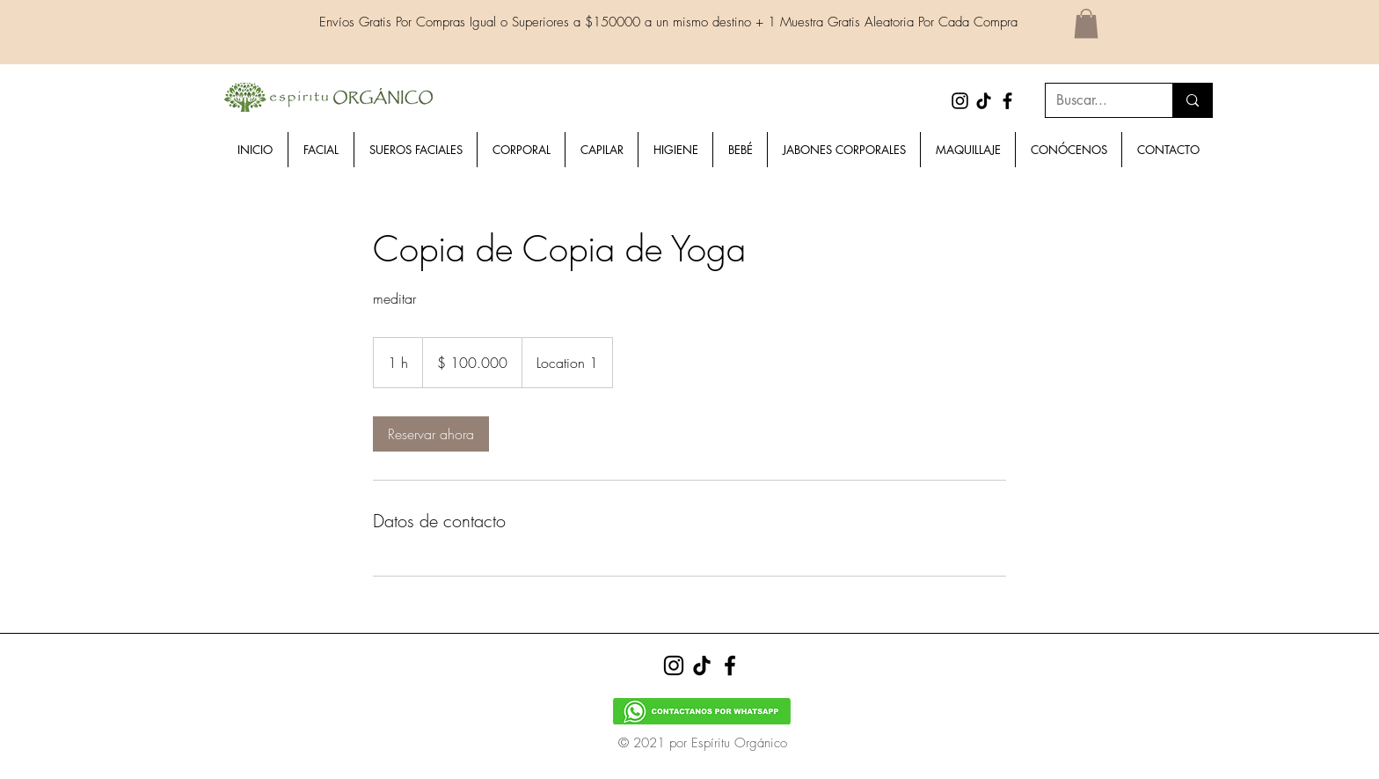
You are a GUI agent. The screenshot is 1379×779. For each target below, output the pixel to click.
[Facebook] (1007, 101)
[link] (431, 434)
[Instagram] (960, 101)
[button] (1086, 23)
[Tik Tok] (984, 101)
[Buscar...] (1095, 100)
